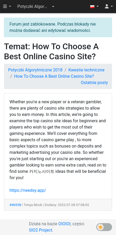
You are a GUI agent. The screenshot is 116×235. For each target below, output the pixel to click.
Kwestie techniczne (86, 69)
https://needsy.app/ (27, 190)
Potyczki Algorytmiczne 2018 (35, 69)
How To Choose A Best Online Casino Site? (54, 76)
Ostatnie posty (94, 82)
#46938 (15, 205)
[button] (35, 6)
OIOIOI (64, 223)
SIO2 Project (40, 230)
